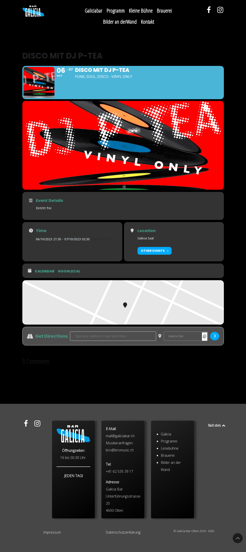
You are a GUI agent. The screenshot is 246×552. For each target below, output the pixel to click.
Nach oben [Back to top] (217, 425)
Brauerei (167, 492)
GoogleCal (69, 271)
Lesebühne (169, 485)
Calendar (44, 271)
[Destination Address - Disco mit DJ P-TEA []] (186, 336)
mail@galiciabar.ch (120, 473)
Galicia (166, 471)
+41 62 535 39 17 (119, 508)
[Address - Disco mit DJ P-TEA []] (113, 336)
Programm (169, 478)
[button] (238, 538)
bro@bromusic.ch (120, 487)
